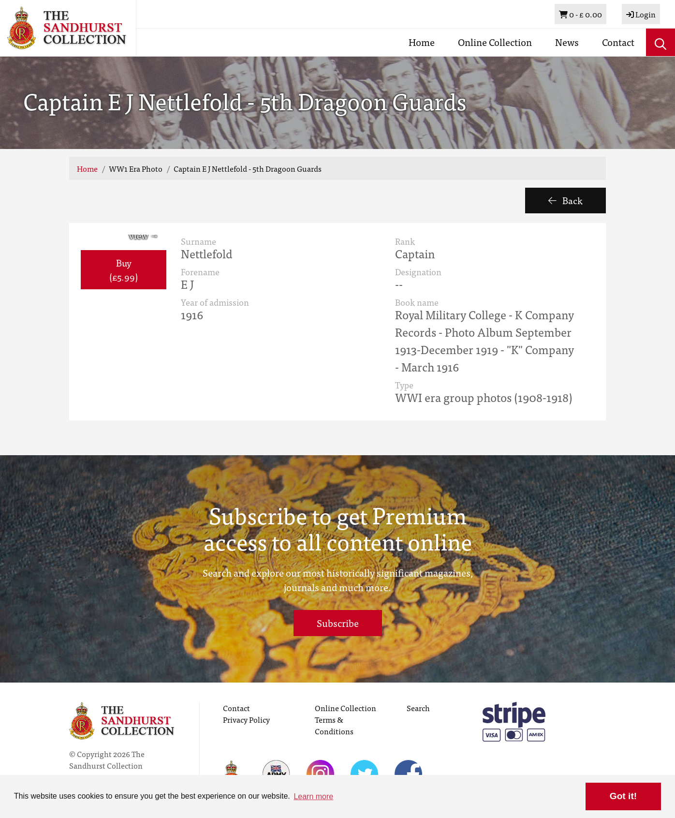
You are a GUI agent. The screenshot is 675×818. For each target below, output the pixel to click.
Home (422, 42)
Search (418, 707)
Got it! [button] (623, 796)
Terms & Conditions (334, 725)
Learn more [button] (313, 796)
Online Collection (495, 42)
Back (565, 200)
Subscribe (338, 623)
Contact (618, 42)
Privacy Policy (246, 719)
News (567, 42)
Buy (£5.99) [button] (123, 269)
